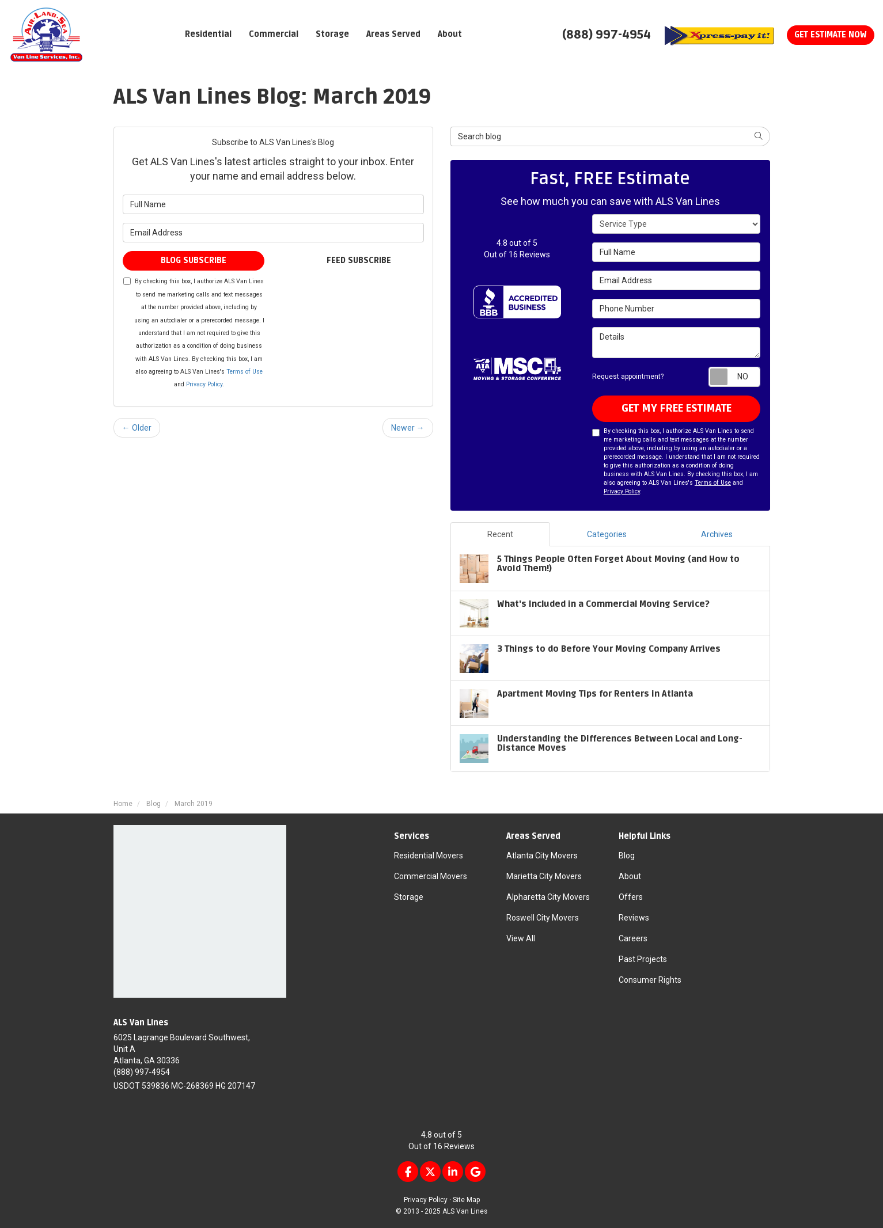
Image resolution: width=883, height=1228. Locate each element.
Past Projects (643, 959)
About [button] (450, 34)
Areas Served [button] (393, 34)
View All (520, 938)
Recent (500, 534)
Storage (408, 897)
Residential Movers (428, 855)
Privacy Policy (204, 384)
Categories (607, 534)
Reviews (634, 917)
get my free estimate (676, 408)
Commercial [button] (273, 34)
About (630, 876)
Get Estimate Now (830, 35)
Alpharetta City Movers (548, 897)
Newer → (408, 427)
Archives (717, 534)
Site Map (466, 1200)
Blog (627, 855)
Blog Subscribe (193, 260)
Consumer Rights (650, 979)
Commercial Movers (430, 876)
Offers (631, 897)
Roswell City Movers (542, 917)
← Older (136, 427)
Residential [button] (208, 34)
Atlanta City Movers (542, 855)
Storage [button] (332, 34)
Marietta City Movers (544, 876)
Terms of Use (244, 371)
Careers (633, 938)
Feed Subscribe (353, 260)
